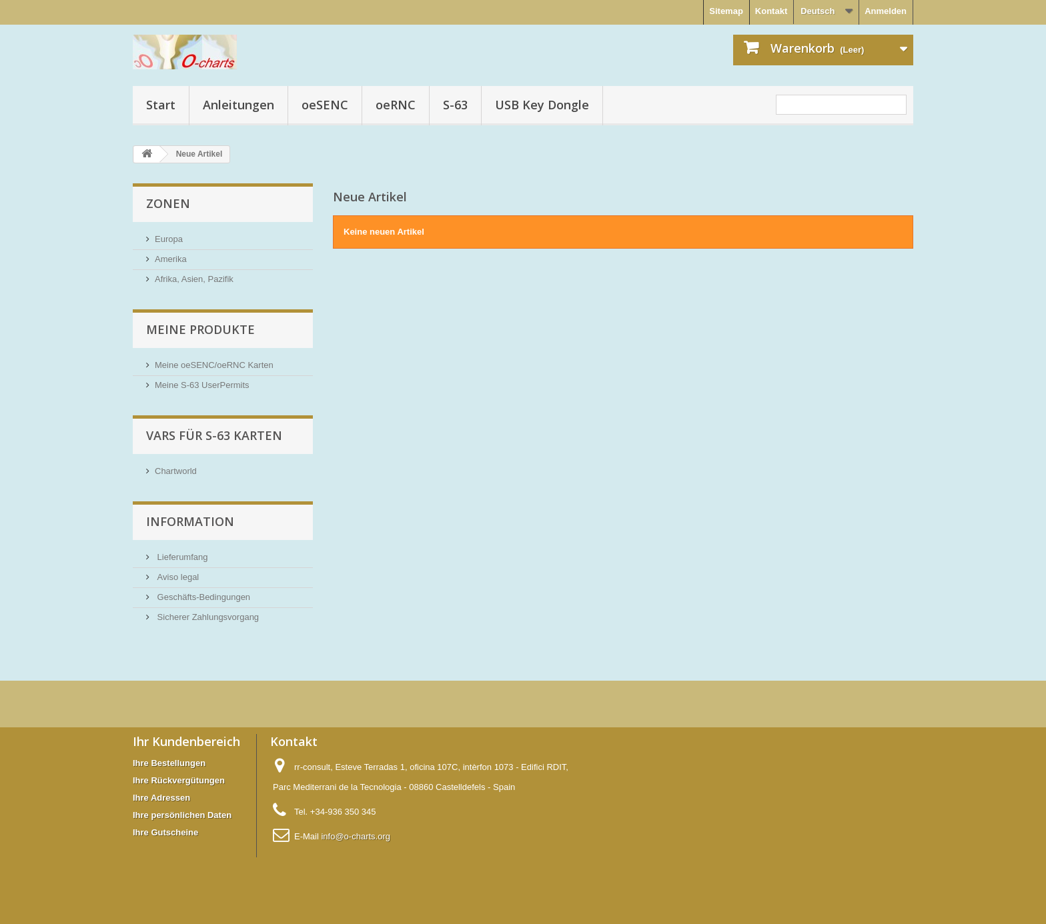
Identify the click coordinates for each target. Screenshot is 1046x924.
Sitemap (726, 11)
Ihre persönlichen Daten (182, 815)
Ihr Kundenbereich (186, 741)
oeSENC (325, 105)
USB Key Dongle (542, 105)
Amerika (171, 259)
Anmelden (886, 11)
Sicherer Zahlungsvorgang (207, 617)
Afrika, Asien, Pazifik (194, 279)
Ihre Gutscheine (165, 832)
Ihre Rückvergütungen (179, 780)
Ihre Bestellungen (169, 763)
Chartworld (176, 471)
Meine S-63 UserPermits (202, 385)
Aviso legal (177, 577)
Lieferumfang (181, 557)
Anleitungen (238, 105)
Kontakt (771, 11)
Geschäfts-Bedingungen (202, 597)
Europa (169, 239)
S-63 (455, 105)
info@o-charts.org (355, 836)
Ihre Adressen (161, 798)
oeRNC (396, 105)
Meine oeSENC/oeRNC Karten (214, 365)
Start (160, 105)
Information (190, 521)
